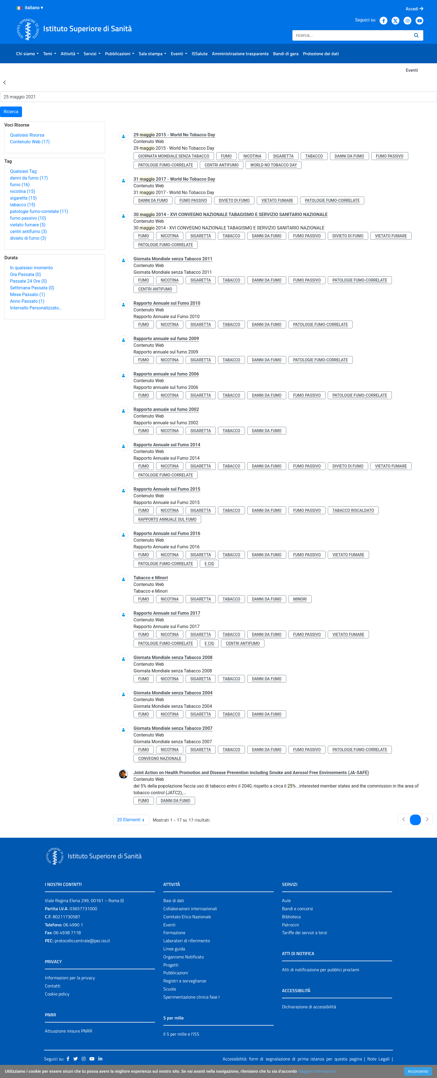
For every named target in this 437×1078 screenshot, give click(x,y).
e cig (209, 563)
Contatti (52, 985)
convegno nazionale (159, 758)
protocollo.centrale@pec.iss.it (82, 940)
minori (300, 599)
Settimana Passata (32, 287)
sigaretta (23, 198)
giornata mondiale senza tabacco (173, 156)
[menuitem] (27, 53)
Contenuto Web (30, 141)
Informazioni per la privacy (70, 977)
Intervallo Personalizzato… (36, 308)
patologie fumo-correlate (39, 211)
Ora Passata (25, 274)
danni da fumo (29, 178)
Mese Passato (27, 294)
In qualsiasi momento (31, 267)
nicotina (22, 191)
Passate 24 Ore (28, 281)
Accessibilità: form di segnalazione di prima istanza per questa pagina (292, 1058)
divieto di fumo (28, 238)
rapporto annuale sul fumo (167, 519)
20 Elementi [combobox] (133, 820)
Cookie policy (57, 993)
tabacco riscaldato (353, 510)
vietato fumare (27, 224)
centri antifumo (28, 231)
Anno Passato (27, 301)
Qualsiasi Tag (23, 171)
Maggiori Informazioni (316, 1071)
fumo (20, 184)
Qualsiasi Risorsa (27, 135)
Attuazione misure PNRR (68, 1031)
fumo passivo (28, 218)
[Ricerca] (351, 35)
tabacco (22, 204)
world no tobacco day (273, 165)
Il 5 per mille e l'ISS (181, 1034)
